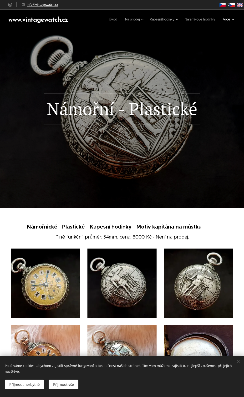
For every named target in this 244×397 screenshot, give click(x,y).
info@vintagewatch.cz (42, 4)
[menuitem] (108, 19)
